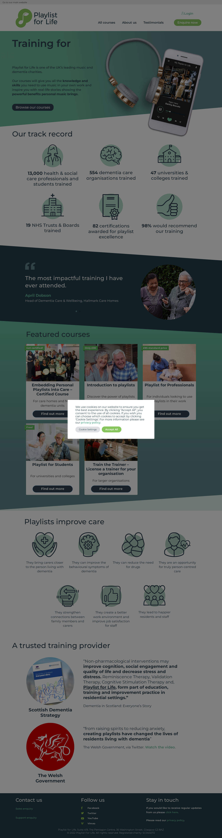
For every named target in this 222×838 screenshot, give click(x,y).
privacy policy (90, 422)
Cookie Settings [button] (88, 429)
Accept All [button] (111, 429)
